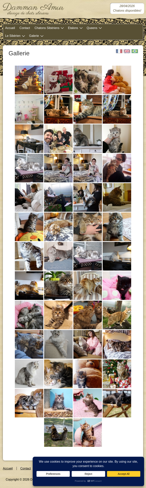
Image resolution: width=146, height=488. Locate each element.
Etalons (75, 28)
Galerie (36, 36)
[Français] (119, 51)
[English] (127, 51)
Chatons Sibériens (50, 28)
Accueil (10, 28)
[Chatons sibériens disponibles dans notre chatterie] (127, 8)
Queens (95, 28)
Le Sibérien (15, 36)
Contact (25, 28)
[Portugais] (134, 51)
